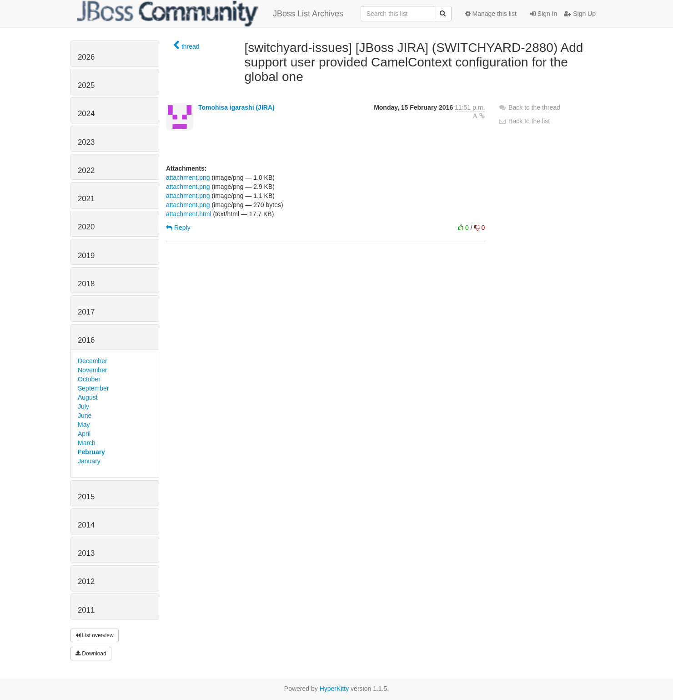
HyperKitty (334, 688)
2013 (86, 553)
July (83, 406)
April (84, 433)
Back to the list (524, 121)
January (89, 461)
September (93, 388)
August (88, 397)
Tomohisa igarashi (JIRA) (236, 107)
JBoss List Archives (210, 13)
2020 (86, 227)
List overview (94, 635)
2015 (86, 496)
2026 (86, 57)
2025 (86, 85)
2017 (86, 312)
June (84, 415)
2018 (86, 283)
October (89, 379)
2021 (86, 198)
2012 (86, 581)
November (92, 370)
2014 (86, 525)
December (92, 361)
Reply (178, 227)
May (84, 424)
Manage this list (491, 13)
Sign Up (580, 13)
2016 (86, 340)
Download (90, 653)
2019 (86, 255)
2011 (86, 610)
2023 (86, 142)
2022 (86, 170)
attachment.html (188, 214)
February (91, 452)
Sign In (543, 13)
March (86, 442)
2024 (86, 113)
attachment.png (188, 177)
